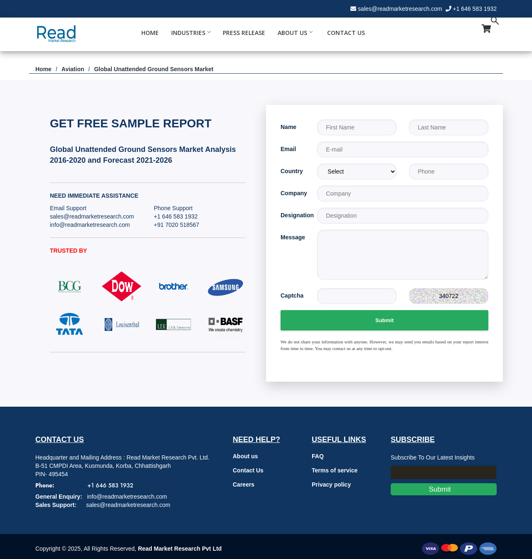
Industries (190, 33)
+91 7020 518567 (176, 224)
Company (293, 193)
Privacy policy (331, 484)
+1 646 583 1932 (475, 8)
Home (150, 33)
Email (288, 149)
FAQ (318, 456)
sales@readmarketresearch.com (400, 8)
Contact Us (346, 33)
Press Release (244, 33)
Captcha (292, 295)
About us (245, 456)
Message (293, 237)
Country (292, 171)
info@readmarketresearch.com (90, 224)
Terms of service (334, 470)
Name (288, 127)
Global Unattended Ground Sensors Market (153, 69)
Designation (293, 215)
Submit (384, 320)
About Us (295, 33)
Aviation (73, 69)
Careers (243, 484)
